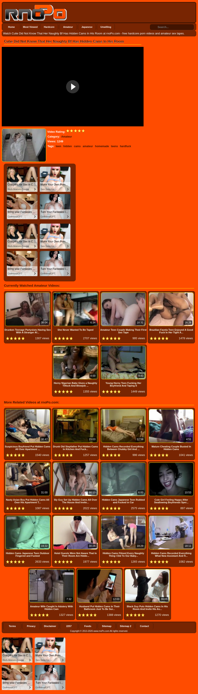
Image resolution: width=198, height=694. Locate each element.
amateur (88, 146)
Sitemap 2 (125, 626)
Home (11, 27)
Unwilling (106, 27)
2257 (69, 626)
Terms (12, 626)
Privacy (31, 626)
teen (58, 146)
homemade (102, 146)
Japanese (86, 27)
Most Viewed (30, 27)
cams (77, 146)
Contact (144, 626)
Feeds (87, 626)
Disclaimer (50, 626)
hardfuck (125, 146)
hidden (67, 146)
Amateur (68, 27)
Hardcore (49, 27)
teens (114, 146)
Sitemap (107, 626)
